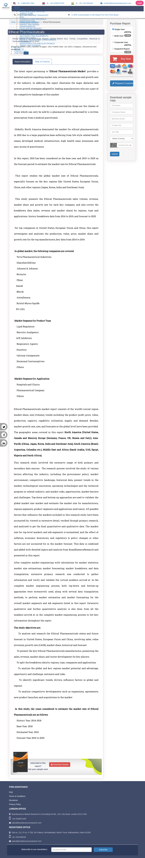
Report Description (22, 62)
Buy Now (121, 59)
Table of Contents (42, 62)
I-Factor (21, 53)
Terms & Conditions (17, 796)
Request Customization (122, 83)
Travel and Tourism (30, 45)
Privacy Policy (15, 804)
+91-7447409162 (84, 3)
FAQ (11, 792)
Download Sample (60, 764)
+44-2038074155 (55, 3)
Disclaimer (13, 800)
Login (139, 3)
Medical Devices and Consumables (38, 40)
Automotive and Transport (34, 15)
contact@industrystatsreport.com (115, 3)
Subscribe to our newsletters (34, 849)
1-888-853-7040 (25, 3)
